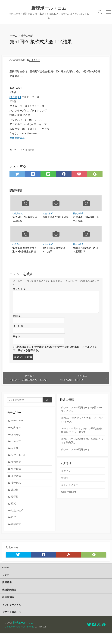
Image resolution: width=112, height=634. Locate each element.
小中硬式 (16, 476)
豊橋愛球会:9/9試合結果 (55, 217)
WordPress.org (68, 492)
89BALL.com (17, 420)
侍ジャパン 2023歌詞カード (75, 449)
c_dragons (16, 427)
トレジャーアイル (11, 605)
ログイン (66, 471)
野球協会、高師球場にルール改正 (86, 219)
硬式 (13, 503)
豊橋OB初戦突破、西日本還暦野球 (85, 250)
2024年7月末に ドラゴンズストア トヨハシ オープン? (82, 420)
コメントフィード (70, 485)
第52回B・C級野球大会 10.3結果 (24, 219)
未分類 (15, 490)
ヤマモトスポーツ (11, 612)
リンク (5, 575)
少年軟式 (16, 483)
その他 (15, 448)
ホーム (13, 35)
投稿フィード (68, 478)
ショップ (16, 441)
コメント (19, 289)
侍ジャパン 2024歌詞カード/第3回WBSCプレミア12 (82, 409)
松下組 (13, 96)
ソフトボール (18, 455)
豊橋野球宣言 (9, 590)
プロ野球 (16, 462)
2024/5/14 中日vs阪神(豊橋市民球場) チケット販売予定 (82, 441)
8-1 (19, 96)
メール (18, 326)
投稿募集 (7, 582)
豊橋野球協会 (17, 138)
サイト (16, 336)
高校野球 (16, 524)
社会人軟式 (27, 35)
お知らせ (16, 434)
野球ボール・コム (23, 623)
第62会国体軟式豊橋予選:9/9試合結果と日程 (24, 250)
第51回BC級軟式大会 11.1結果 (54, 250)
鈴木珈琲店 (8, 597)
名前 (17, 316)
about (5, 567)
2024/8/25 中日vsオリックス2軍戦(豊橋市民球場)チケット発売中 (82, 430)
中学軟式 (16, 469)
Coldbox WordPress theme (19, 627)
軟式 (13, 517)
